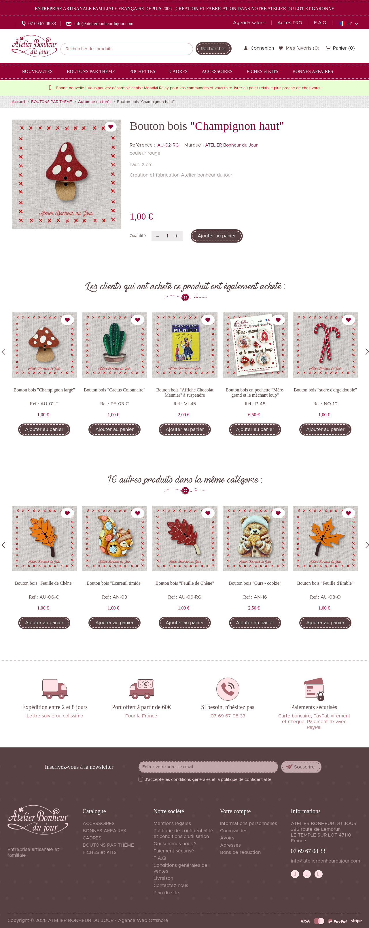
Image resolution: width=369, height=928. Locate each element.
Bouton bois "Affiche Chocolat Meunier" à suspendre (184, 392)
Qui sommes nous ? (175, 843)
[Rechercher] (126, 49)
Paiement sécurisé (174, 851)
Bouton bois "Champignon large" (44, 389)
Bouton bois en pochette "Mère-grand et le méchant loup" (255, 392)
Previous (3, 351)
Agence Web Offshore (143, 920)
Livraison (163, 878)
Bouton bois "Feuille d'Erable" (325, 583)
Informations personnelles (248, 823)
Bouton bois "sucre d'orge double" (325, 389)
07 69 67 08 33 (308, 851)
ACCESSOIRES (99, 823)
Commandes (233, 830)
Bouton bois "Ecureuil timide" (115, 583)
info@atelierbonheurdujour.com (325, 861)
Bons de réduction (240, 852)
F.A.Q (320, 22)
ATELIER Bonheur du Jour (231, 145)
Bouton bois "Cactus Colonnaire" (114, 389)
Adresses (230, 845)
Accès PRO (289, 22)
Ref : (34, 403)
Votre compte (235, 811)
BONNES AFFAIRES (104, 830)
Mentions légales (172, 823)
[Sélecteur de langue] (348, 23)
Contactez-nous (171, 885)
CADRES (92, 838)
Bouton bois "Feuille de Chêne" (44, 583)
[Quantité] (167, 236)
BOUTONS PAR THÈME (108, 845)
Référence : (142, 145)
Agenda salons (249, 22)
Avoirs (227, 838)
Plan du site (166, 892)
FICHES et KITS (100, 852)
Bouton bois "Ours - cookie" (255, 583)
